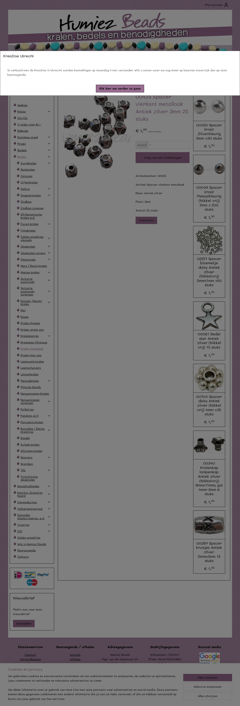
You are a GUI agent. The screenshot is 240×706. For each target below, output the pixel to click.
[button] (120, 88)
